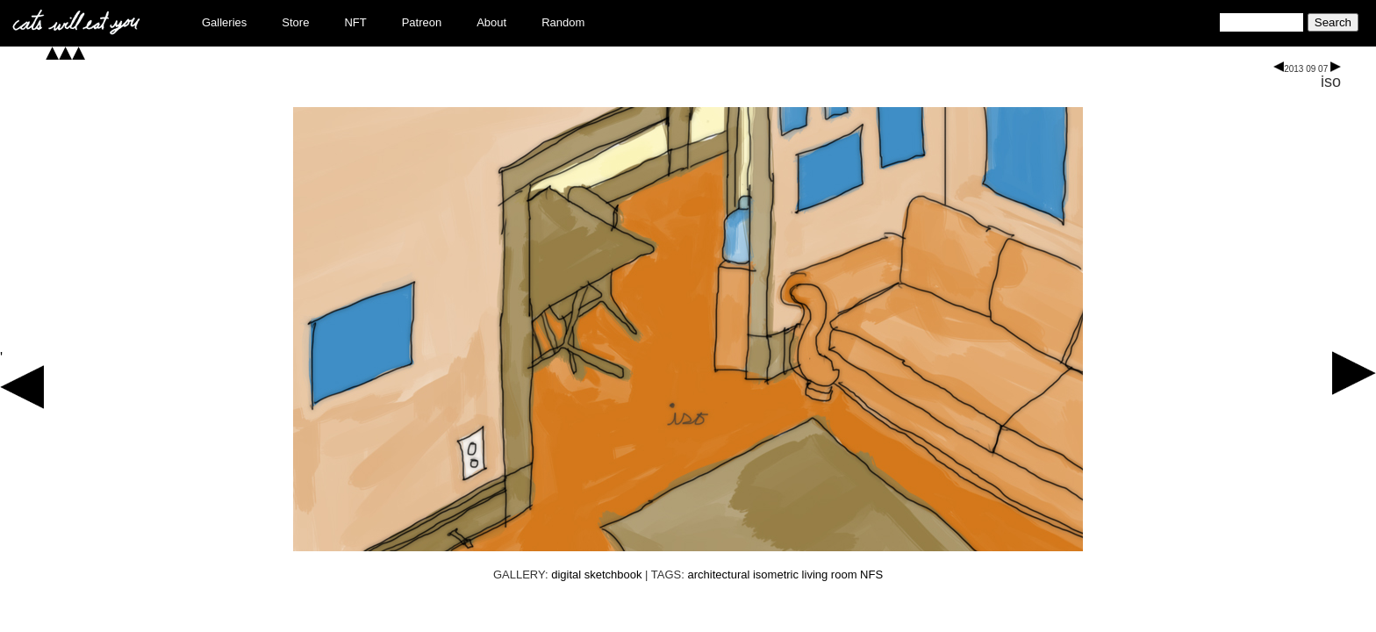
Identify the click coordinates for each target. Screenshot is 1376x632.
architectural (719, 574)
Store (295, 22)
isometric (776, 574)
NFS (871, 574)
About (491, 22)
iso (1331, 81)
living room (829, 574)
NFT (355, 22)
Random (562, 22)
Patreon (422, 22)
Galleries (224, 22)
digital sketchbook (596, 574)
